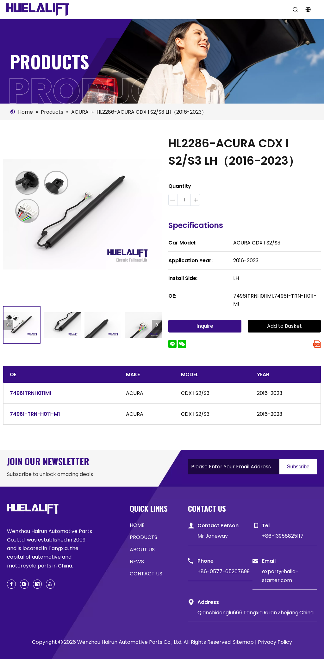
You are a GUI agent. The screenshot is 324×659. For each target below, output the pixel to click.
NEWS (137, 561)
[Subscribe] (298, 466)
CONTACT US (146, 573)
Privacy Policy (275, 642)
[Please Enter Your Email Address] (232, 466)
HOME (137, 525)
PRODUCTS (143, 537)
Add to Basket (284, 326)
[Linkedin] (37, 584)
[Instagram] (24, 584)
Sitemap (243, 642)
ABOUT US (142, 549)
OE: (172, 296)
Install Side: (182, 278)
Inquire (204, 326)
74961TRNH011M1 (31, 393)
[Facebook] (11, 584)
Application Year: (190, 260)
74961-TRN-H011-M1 (35, 414)
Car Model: (182, 242)
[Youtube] (50, 584)
